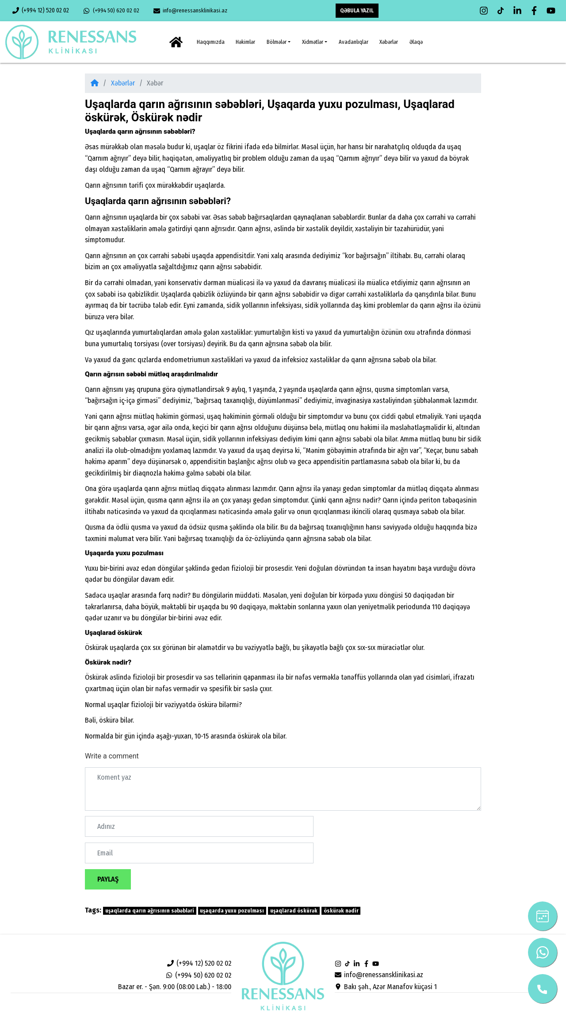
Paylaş (108, 879)
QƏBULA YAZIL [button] (357, 10)
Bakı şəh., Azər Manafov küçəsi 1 (386, 986)
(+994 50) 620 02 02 (111, 10)
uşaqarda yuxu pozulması (232, 911)
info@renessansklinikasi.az (190, 10)
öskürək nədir (341, 911)
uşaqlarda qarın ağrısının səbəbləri (149, 911)
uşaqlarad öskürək (293, 911)
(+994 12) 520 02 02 (40, 10)
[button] (278, 41)
